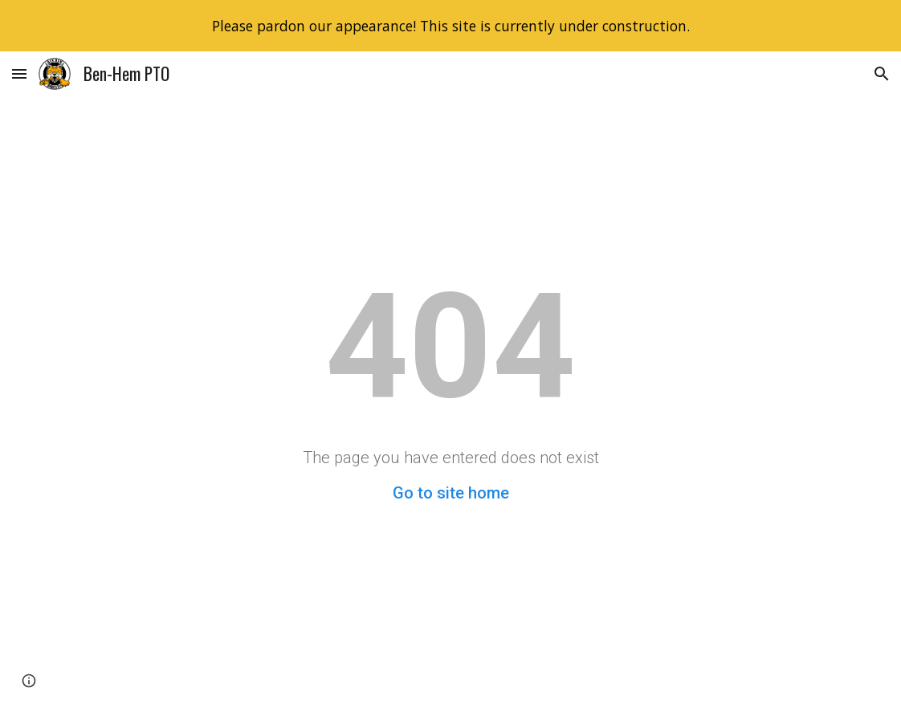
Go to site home (451, 493)
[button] (19, 73)
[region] (450, 25)
